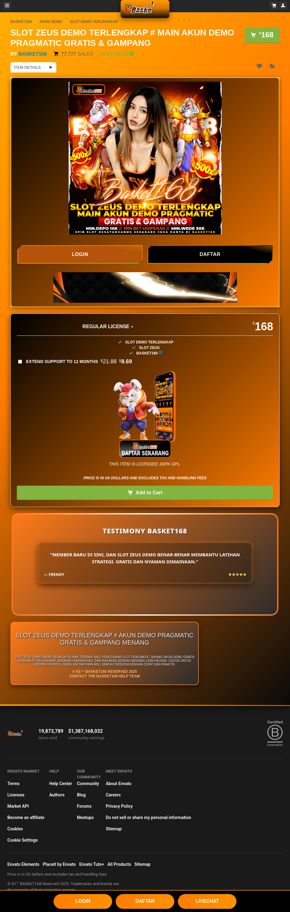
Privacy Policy (119, 806)
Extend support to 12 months (79, 361)
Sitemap (114, 828)
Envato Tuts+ (91, 864)
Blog (81, 794)
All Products (119, 864)
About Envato (118, 783)
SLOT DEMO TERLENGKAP (94, 22)
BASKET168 (21, 22)
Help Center (60, 783)
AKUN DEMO (51, 22)
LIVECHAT (207, 900)
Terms (13, 783)
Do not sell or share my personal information (148, 817)
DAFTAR (145, 900)
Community (88, 783)
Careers (113, 794)
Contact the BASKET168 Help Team (104, 676)
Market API (18, 806)
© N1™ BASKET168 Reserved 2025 (104, 671)
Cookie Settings (22, 840)
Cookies (15, 828)
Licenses (15, 794)
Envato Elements (23, 864)
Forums (84, 806)
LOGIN (82, 900)
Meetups (85, 817)
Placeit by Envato (59, 864)
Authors (57, 794)
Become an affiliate (25, 817)
